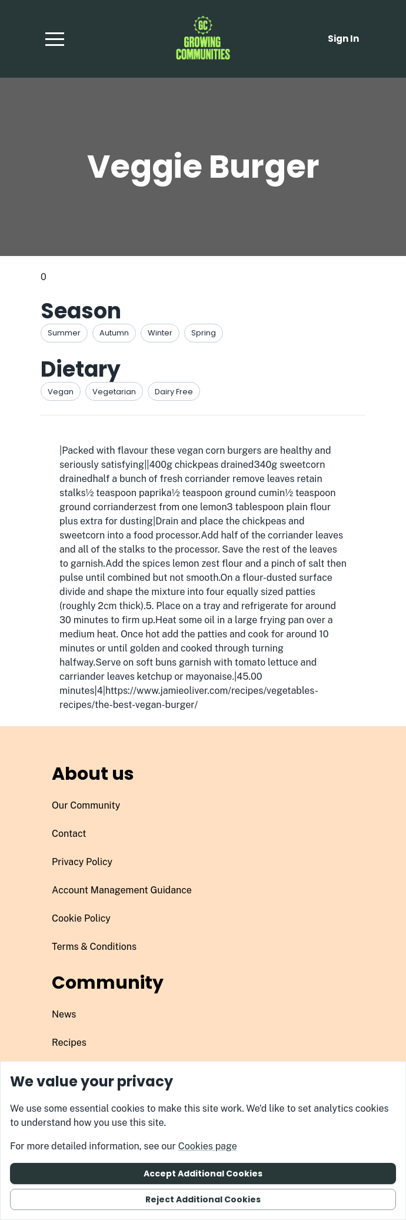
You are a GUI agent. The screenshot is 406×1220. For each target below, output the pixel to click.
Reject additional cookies (203, 1199)
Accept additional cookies (203, 1173)
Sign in (343, 38)
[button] (55, 39)
